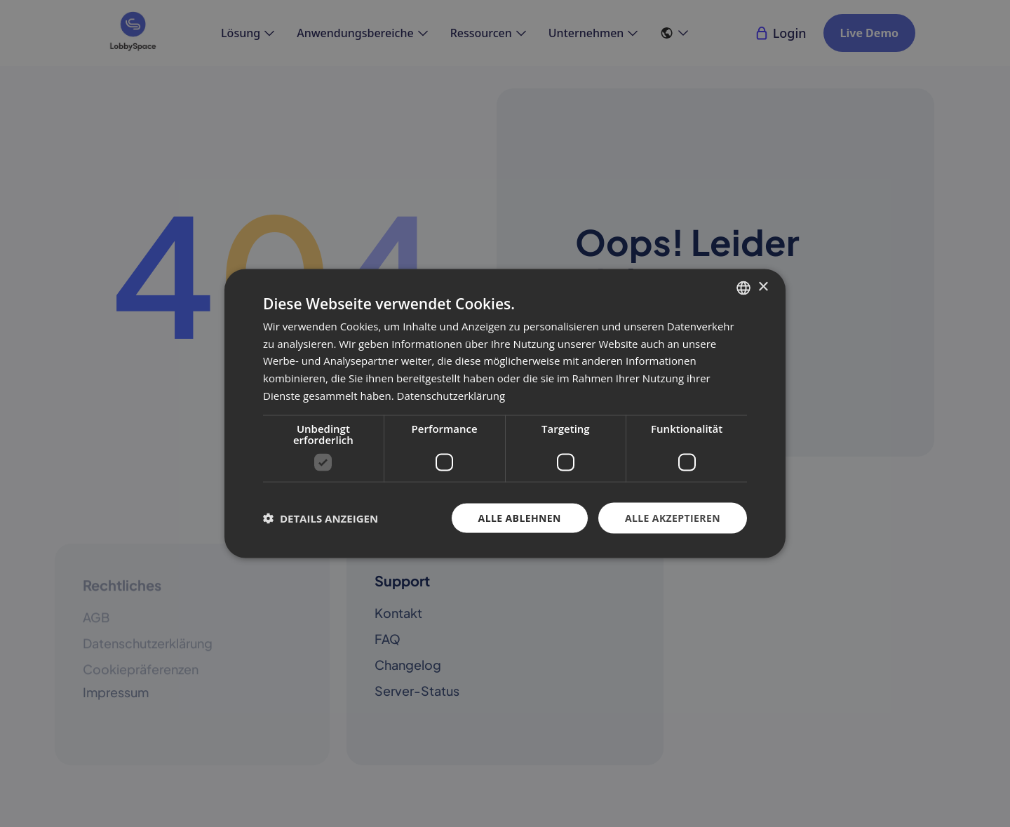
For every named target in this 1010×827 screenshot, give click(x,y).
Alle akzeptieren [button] (672, 517)
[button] (320, 518)
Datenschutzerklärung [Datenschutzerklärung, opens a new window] (451, 395)
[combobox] (743, 288)
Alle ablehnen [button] (519, 517)
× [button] (763, 287)
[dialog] (505, 413)
